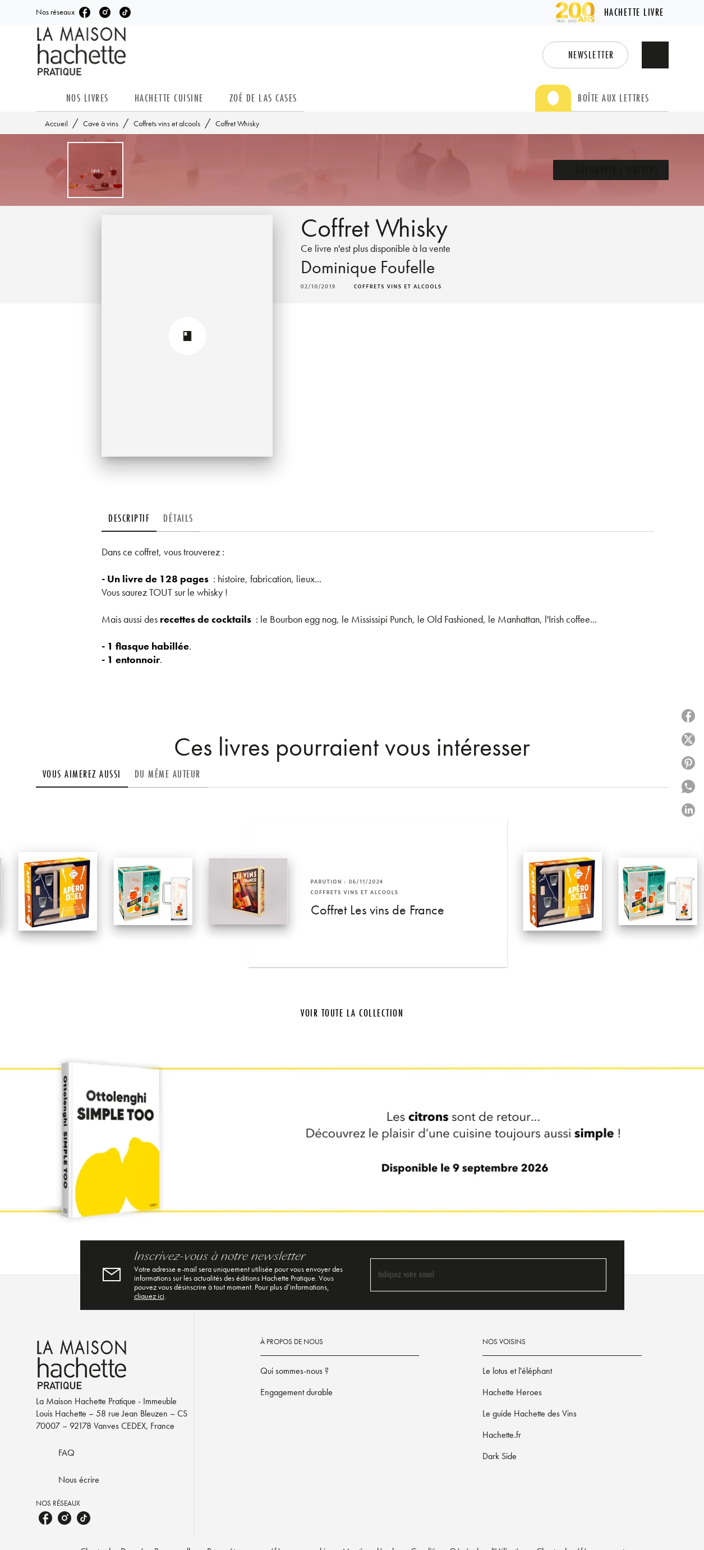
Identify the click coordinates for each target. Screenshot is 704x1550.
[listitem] (85, 12)
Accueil (56, 123)
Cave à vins (100, 123)
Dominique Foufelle (368, 267)
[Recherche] (655, 55)
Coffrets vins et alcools (167, 123)
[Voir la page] (352, 1144)
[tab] (47, 98)
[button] (585, 55)
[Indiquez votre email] (474, 1275)
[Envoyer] (592, 1275)
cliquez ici (149, 1296)
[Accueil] (83, 51)
